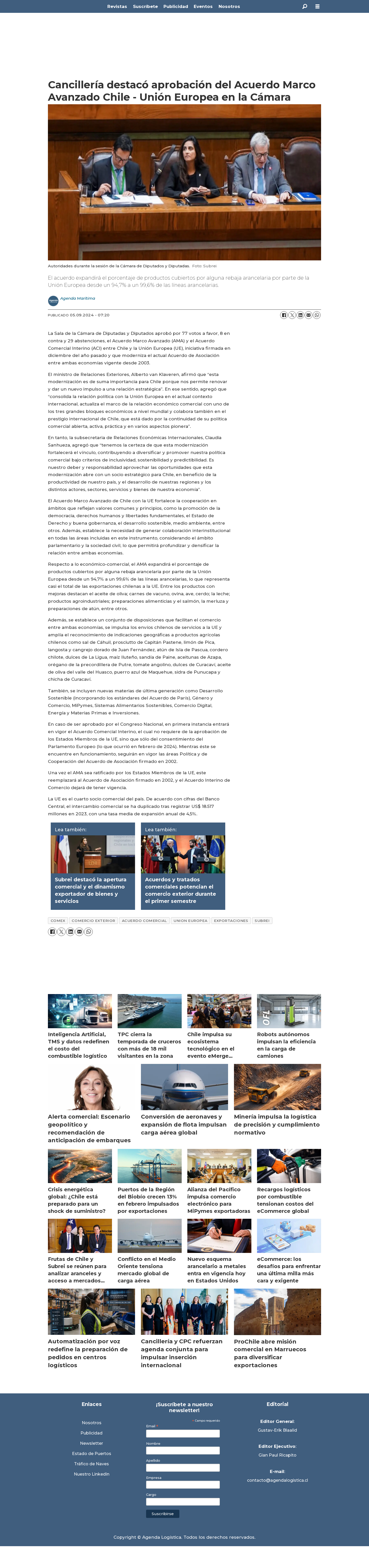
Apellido (153, 1460)
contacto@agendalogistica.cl (277, 1480)
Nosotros (229, 6)
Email (152, 1426)
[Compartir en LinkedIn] (300, 315)
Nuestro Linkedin (91, 1474)
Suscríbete (145, 6)
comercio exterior (93, 921)
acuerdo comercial (144, 921)
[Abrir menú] (317, 7)
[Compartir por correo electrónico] (308, 315)
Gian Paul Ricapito (277, 1455)
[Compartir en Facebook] (284, 315)
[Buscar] (304, 6)
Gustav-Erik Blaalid (277, 1430)
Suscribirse (163, 1513)
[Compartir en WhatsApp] (317, 315)
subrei (262, 921)
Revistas (117, 6)
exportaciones (231, 921)
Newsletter (91, 1443)
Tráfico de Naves (91, 1463)
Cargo (151, 1495)
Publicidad (175, 6)
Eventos (203, 6)
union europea (190, 921)
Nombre (153, 1444)
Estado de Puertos (91, 1453)
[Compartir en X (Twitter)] (292, 315)
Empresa (153, 1478)
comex (58, 921)
